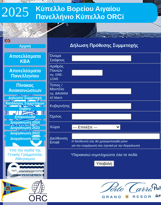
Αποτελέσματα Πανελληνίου (25, 73)
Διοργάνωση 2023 (25, 128)
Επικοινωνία (25, 117)
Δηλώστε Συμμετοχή (25, 98)
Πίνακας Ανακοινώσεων (25, 88)
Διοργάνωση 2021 (25, 139)
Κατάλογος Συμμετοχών (25, 103)
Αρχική (25, 46)
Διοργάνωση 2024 (25, 122)
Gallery (25, 109)
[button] (7, 41)
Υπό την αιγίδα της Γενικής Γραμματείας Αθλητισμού (25, 154)
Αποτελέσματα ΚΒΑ (25, 59)
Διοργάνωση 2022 (25, 133)
